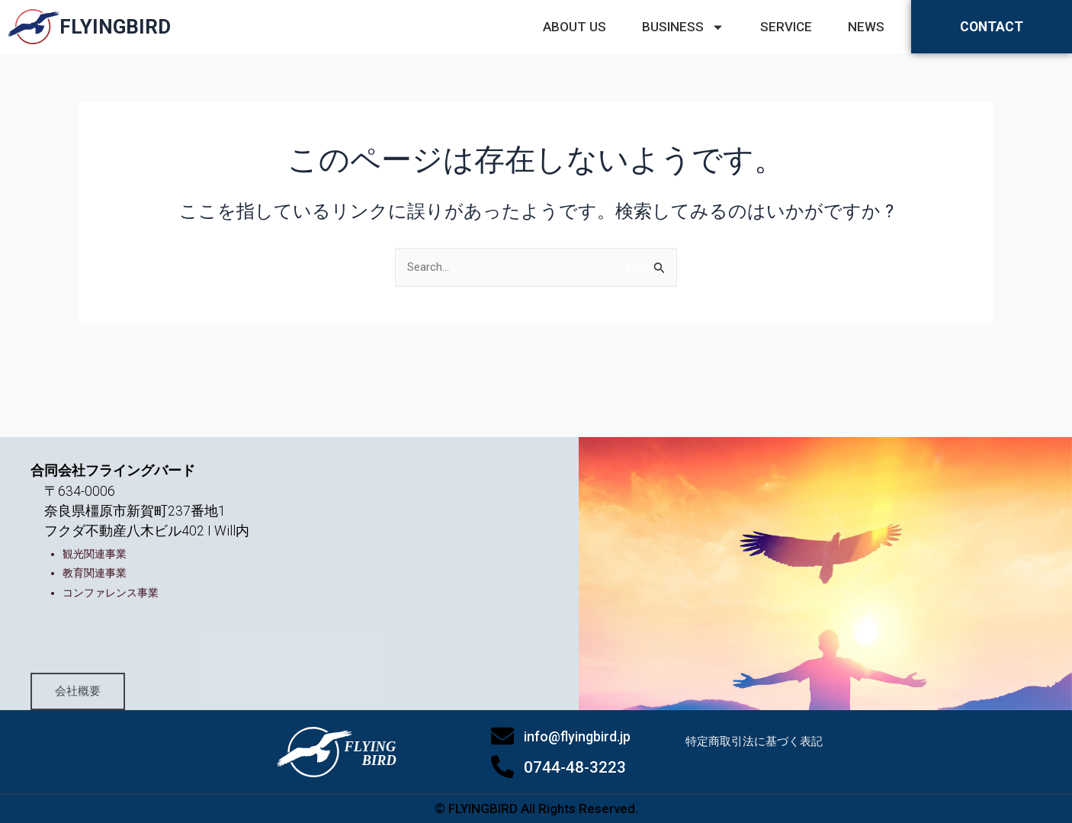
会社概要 (109, 674)
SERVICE (786, 26)
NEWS (866, 26)
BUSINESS (683, 27)
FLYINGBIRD (115, 26)
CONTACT (991, 26)
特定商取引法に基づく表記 (758, 758)
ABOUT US (574, 26)
